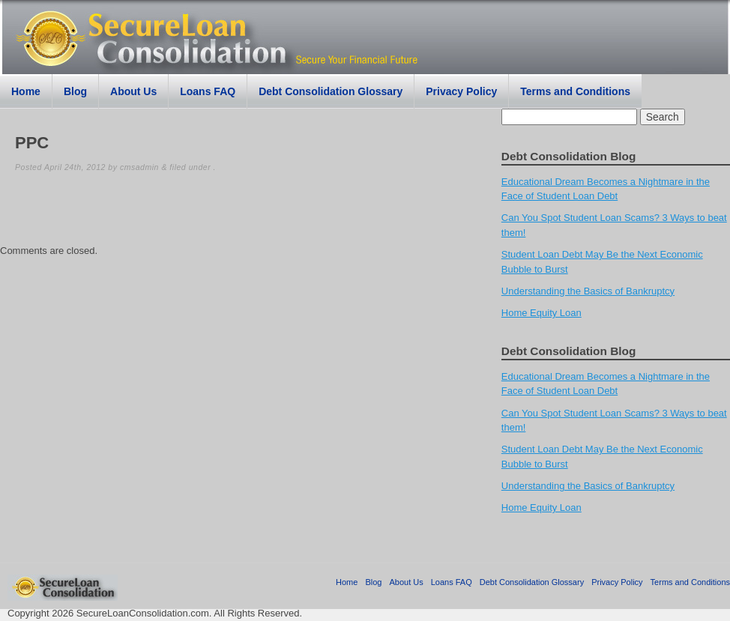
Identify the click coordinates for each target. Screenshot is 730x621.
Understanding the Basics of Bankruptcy (588, 291)
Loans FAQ (207, 91)
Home (25, 91)
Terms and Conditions (575, 91)
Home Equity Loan (541, 312)
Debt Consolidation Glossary (330, 91)
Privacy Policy (461, 91)
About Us (133, 91)
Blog (75, 91)
